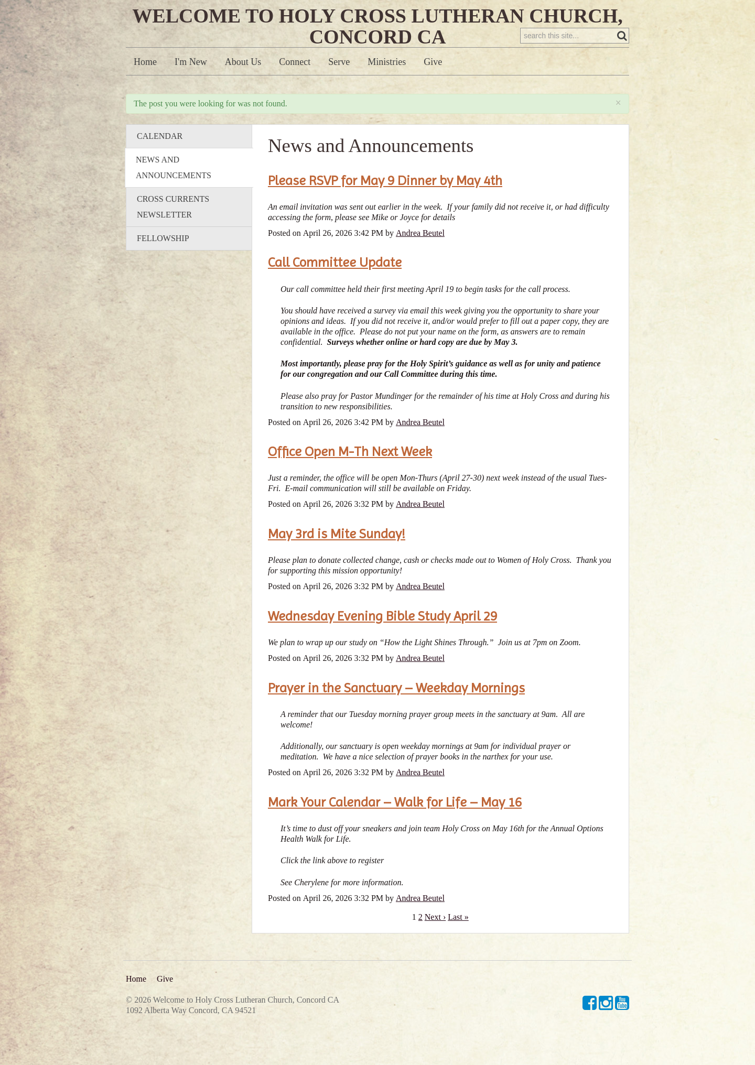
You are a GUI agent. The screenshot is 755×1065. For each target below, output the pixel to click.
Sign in (614, 11)
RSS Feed (601, 117)
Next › (435, 938)
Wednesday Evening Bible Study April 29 (382, 637)
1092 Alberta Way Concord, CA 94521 (191, 1010)
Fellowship (163, 259)
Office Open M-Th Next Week (350, 473)
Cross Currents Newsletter (173, 228)
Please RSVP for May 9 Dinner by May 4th (385, 202)
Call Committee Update (335, 283)
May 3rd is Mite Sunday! (336, 555)
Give (433, 83)
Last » (458, 938)
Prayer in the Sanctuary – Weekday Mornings (396, 709)
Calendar (159, 157)
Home (145, 83)
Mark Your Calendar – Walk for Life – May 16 (395, 823)
